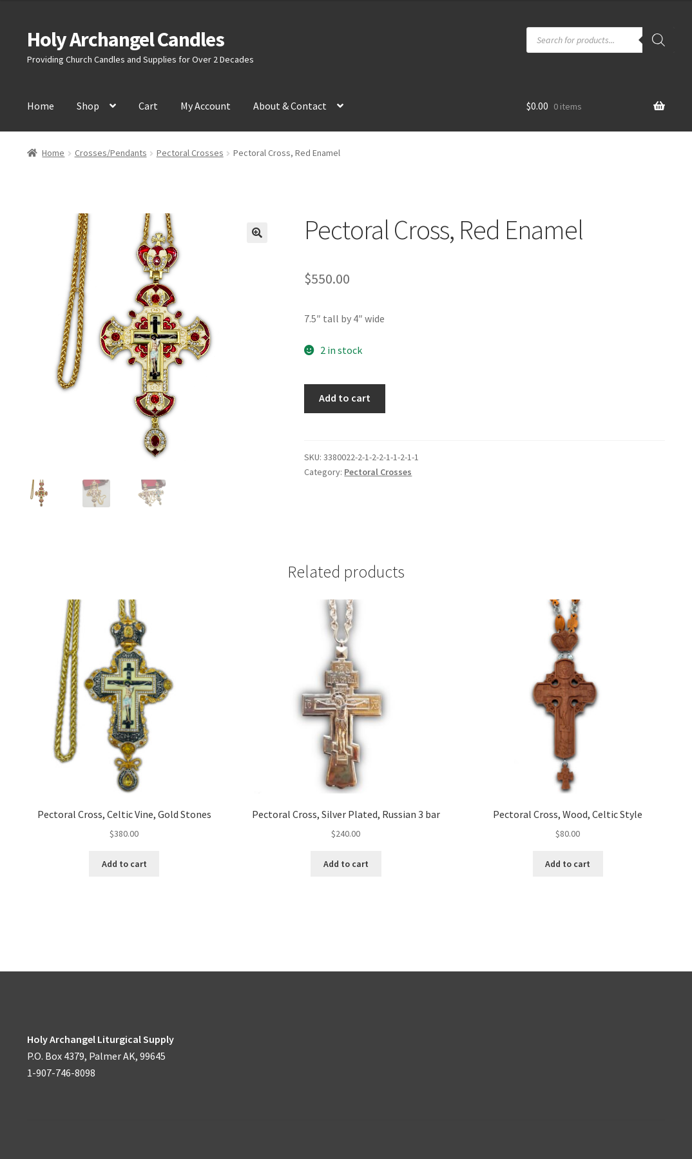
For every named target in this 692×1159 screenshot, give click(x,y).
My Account (205, 105)
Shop (88, 105)
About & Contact (290, 105)
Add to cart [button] (124, 864)
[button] (257, 232)
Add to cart (344, 397)
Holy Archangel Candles (125, 39)
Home (40, 105)
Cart (148, 105)
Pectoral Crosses (190, 153)
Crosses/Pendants (111, 153)
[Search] (658, 40)
